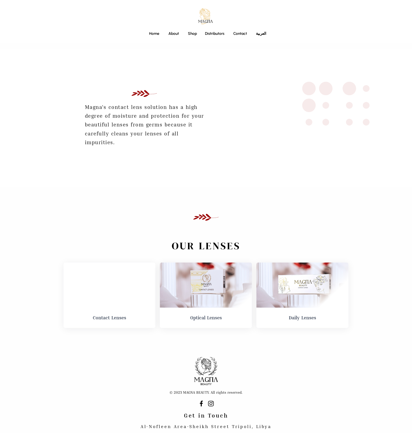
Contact (240, 33)
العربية (261, 33)
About (173, 33)
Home (154, 33)
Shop (192, 33)
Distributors (214, 33)
